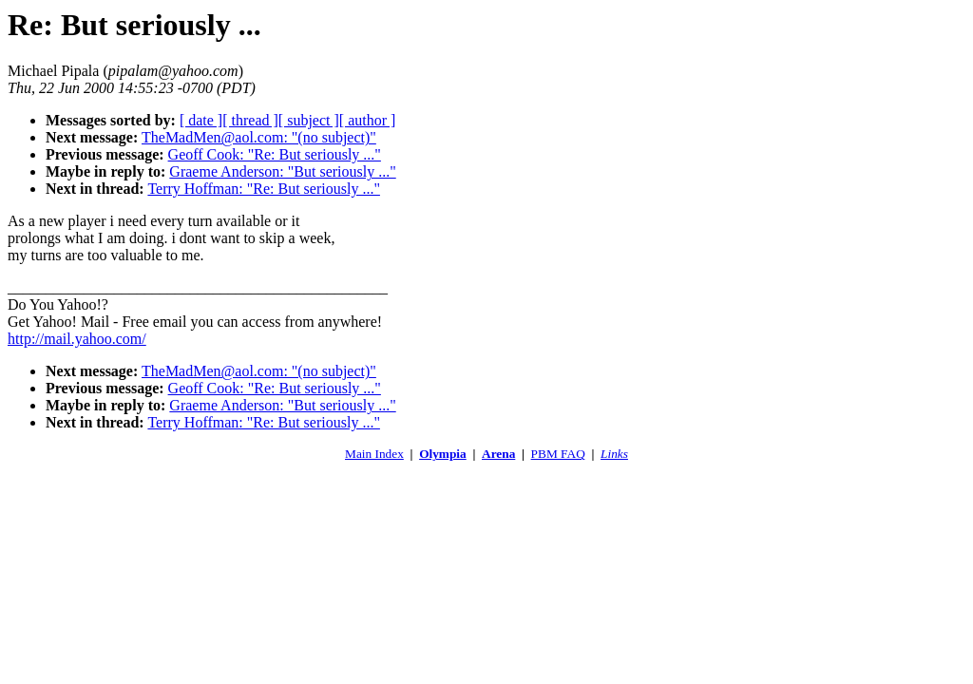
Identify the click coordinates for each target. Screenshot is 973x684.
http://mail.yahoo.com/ (77, 339)
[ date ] (201, 120)
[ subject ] (308, 120)
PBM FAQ (558, 453)
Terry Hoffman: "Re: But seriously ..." (263, 188)
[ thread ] (250, 120)
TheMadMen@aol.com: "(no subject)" (259, 137)
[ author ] (367, 120)
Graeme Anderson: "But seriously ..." (282, 171)
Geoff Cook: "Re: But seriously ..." (274, 154)
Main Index (374, 453)
